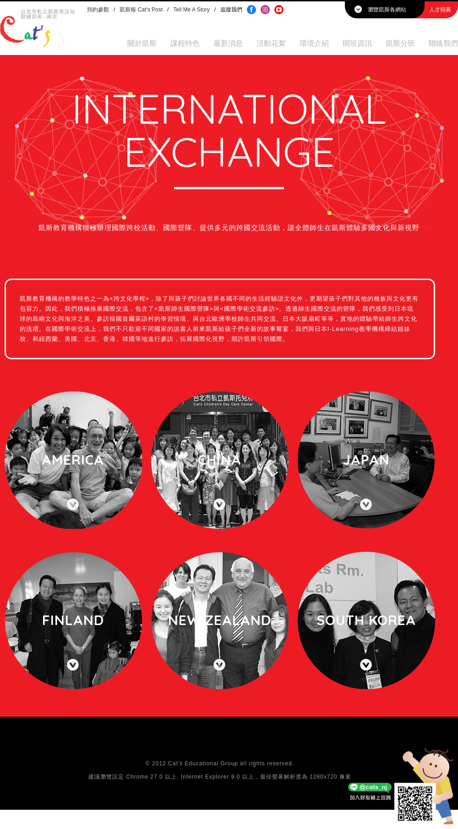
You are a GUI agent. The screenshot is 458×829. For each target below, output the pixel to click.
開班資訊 (357, 43)
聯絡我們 (443, 43)
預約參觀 (98, 9)
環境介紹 (314, 43)
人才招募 (440, 9)
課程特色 (185, 43)
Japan (366, 459)
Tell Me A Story (191, 9)
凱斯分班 (400, 43)
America (73, 459)
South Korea (366, 620)
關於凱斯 (142, 43)
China (219, 459)
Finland (73, 620)
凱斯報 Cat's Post (141, 9)
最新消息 (228, 43)
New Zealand (219, 620)
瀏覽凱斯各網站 (387, 9)
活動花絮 (271, 43)
